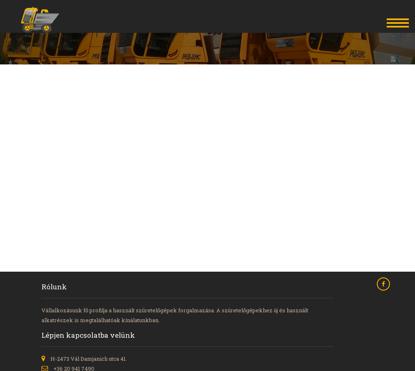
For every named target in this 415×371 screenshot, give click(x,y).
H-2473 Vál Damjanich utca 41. (88, 358)
